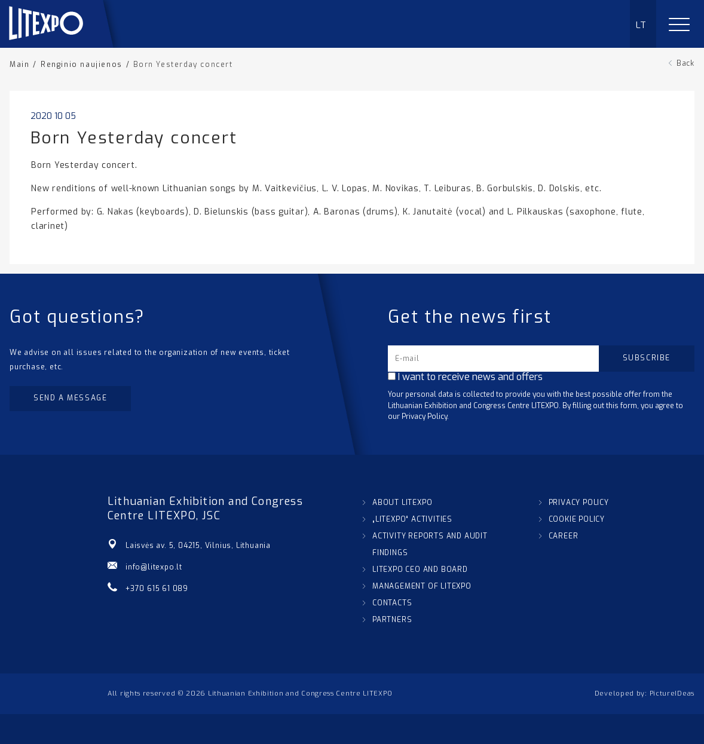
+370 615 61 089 (157, 588)
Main (19, 64)
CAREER (563, 536)
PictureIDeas (672, 693)
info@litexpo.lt (154, 567)
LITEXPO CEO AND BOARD (420, 569)
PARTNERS (392, 619)
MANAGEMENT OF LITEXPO (422, 586)
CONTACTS (392, 603)
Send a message (70, 398)
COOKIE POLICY (577, 519)
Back (685, 63)
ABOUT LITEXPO (402, 502)
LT (641, 25)
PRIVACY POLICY (579, 502)
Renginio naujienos (82, 64)
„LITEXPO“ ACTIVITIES (412, 519)
